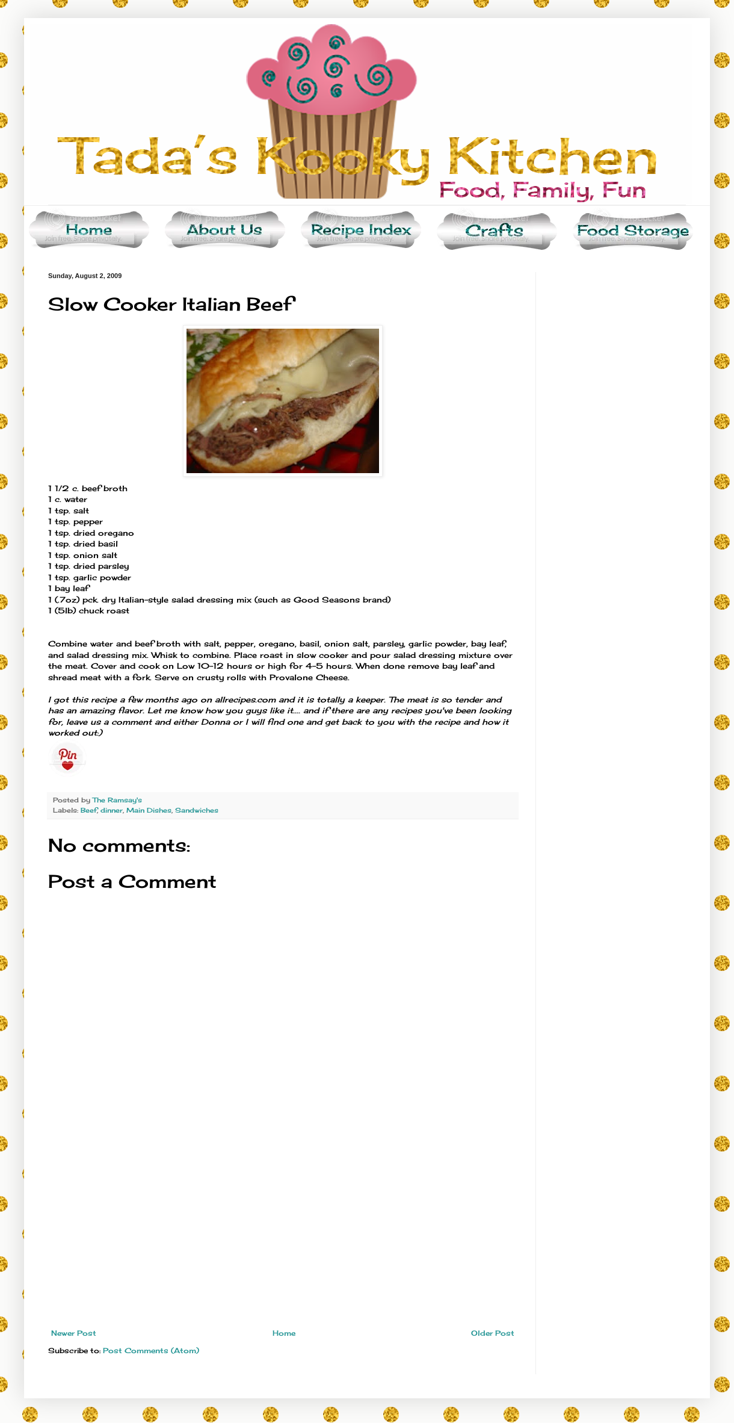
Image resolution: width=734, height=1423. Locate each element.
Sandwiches (196, 810)
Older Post (492, 1333)
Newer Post (73, 1333)
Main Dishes (148, 810)
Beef (89, 810)
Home (284, 1333)
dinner (111, 810)
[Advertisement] (283, 1239)
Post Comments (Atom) (151, 1350)
